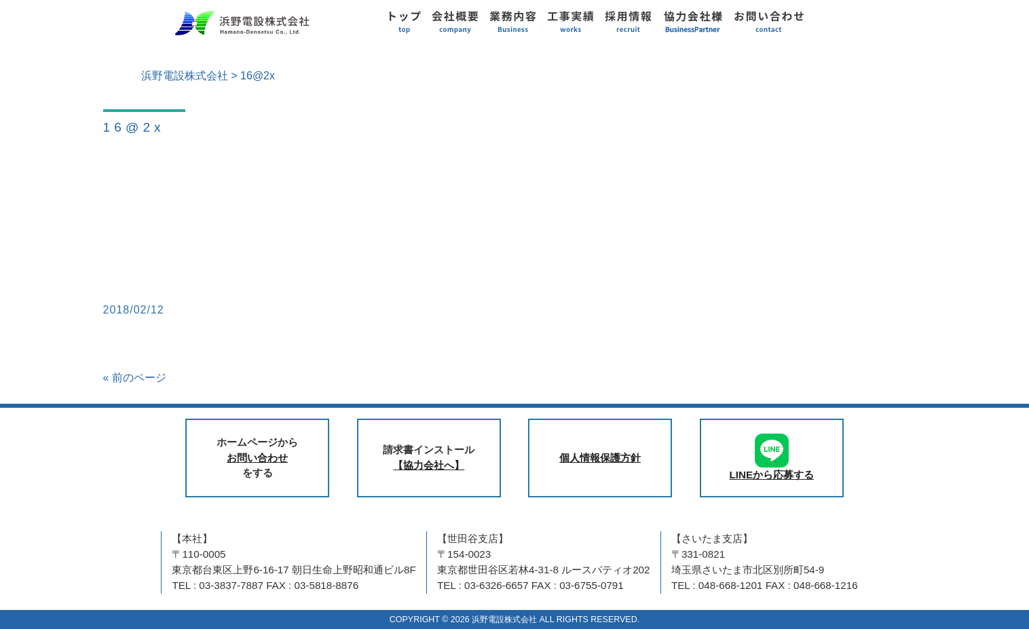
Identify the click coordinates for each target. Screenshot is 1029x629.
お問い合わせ (257, 457)
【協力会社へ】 (428, 465)
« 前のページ (134, 377)
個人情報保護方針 (600, 457)
